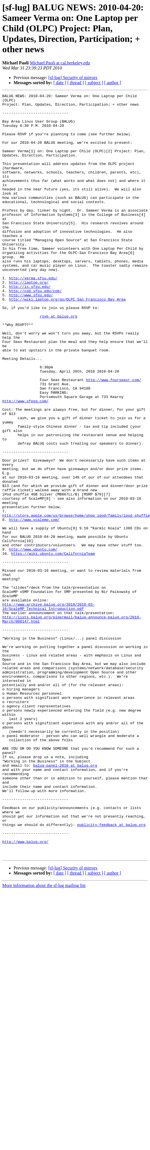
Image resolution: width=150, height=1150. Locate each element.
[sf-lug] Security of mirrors (72, 77)
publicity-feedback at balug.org (111, 971)
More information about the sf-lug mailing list (44, 1038)
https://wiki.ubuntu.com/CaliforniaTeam (53, 645)
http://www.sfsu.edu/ (31, 335)
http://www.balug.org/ (25, 991)
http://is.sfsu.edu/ (30, 325)
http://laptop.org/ (28, 320)
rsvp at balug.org (58, 361)
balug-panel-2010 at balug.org (65, 900)
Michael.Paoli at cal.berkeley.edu (60, 62)
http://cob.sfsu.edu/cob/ (35, 330)
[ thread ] (75, 82)
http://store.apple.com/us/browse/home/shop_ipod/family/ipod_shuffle (76, 600)
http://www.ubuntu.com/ (33, 640)
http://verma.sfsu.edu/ (33, 315)
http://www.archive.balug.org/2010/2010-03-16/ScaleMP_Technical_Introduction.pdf (48, 709)
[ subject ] (94, 82)
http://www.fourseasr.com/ (113, 437)
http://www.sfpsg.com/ (25, 462)
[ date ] (59, 82)
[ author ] (112, 82)
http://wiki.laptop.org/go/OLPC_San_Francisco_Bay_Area (67, 340)
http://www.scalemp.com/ (34, 605)
